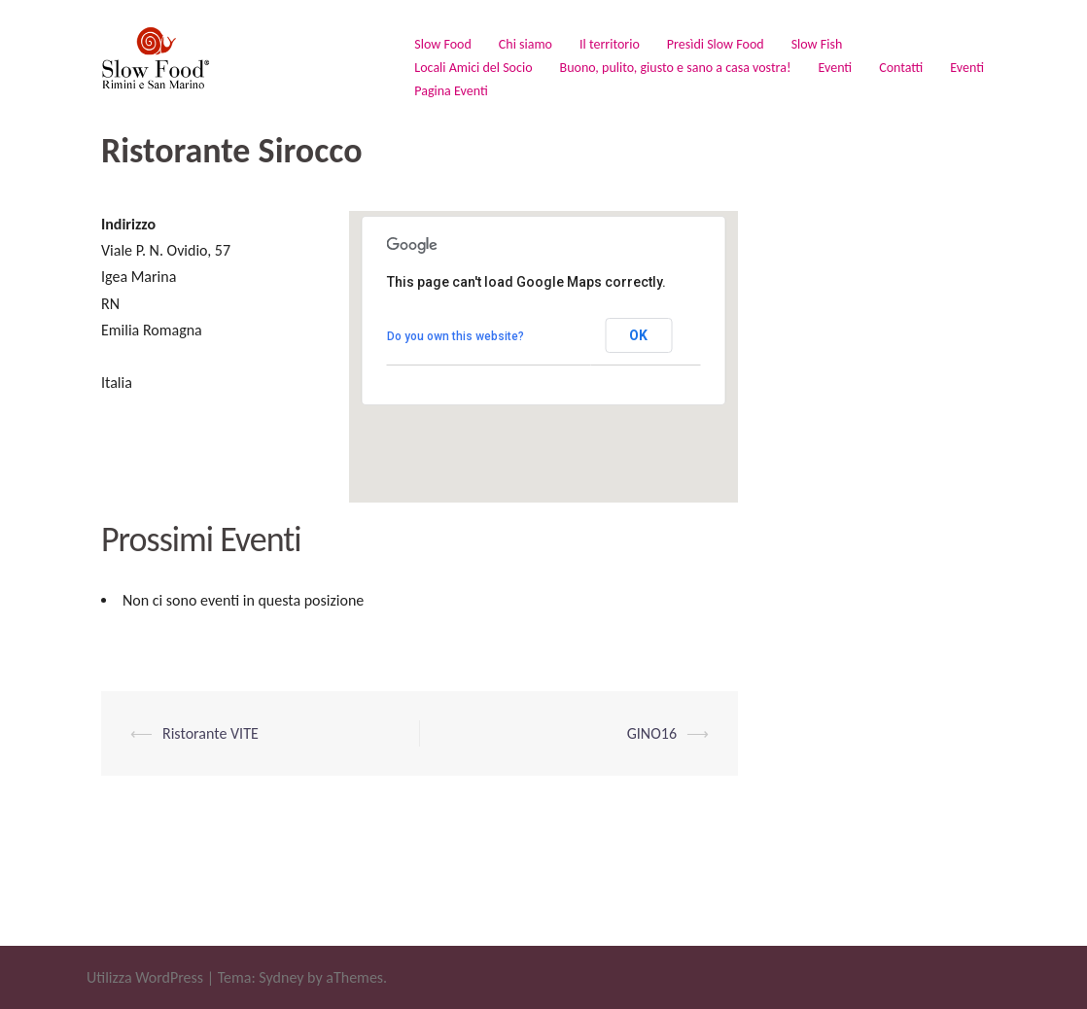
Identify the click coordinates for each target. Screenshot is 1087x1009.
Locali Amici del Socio (473, 67)
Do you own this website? (455, 336)
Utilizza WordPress (145, 977)
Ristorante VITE (210, 733)
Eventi (835, 67)
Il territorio (609, 44)
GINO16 (652, 733)
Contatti (901, 67)
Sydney (281, 977)
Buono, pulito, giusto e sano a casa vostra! (675, 67)
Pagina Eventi (450, 91)
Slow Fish (817, 44)
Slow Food (443, 44)
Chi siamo (525, 44)
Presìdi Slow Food (715, 44)
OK (638, 335)
